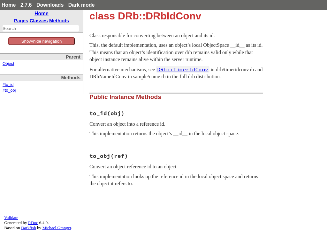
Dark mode (81, 5)
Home (9, 5)
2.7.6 (26, 5)
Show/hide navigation (41, 41)
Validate (11, 217)
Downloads (50, 5)
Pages (21, 20)
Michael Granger (56, 227)
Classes (39, 20)
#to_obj (9, 90)
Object (8, 63)
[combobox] (41, 28)
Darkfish (28, 227)
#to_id (8, 84)
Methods (59, 20)
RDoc (33, 222)
